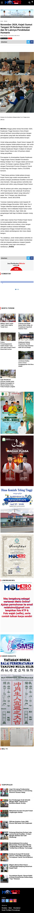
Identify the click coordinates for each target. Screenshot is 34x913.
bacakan (4, 38)
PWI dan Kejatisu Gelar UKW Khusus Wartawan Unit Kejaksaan (20, 822)
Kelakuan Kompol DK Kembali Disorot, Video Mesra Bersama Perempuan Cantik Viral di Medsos (21, 855)
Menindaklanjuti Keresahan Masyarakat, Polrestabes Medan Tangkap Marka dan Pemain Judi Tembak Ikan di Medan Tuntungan (20, 845)
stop (10, 38)
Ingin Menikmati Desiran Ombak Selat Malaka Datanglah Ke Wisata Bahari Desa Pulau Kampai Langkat (7, 383)
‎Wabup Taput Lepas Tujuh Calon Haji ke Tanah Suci (6, 325)
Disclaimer (17, 908)
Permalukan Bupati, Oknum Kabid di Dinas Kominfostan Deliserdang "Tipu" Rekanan (21, 877)
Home (1, 21)
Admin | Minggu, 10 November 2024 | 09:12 (10, 35)
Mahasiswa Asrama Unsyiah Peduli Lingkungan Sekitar (21, 811)
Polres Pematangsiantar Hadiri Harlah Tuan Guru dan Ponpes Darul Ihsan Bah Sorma (7, 345)
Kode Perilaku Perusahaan (11, 910)
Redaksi (4, 908)
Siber (10, 908)
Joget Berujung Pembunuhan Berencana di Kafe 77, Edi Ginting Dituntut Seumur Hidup (20, 790)
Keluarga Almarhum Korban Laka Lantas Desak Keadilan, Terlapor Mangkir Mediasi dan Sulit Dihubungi (20, 835)
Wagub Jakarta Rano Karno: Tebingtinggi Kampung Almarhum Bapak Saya (20, 866)
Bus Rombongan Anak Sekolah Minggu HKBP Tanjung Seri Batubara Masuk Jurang (19, 801)
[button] (32, 1)
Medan (5, 21)
